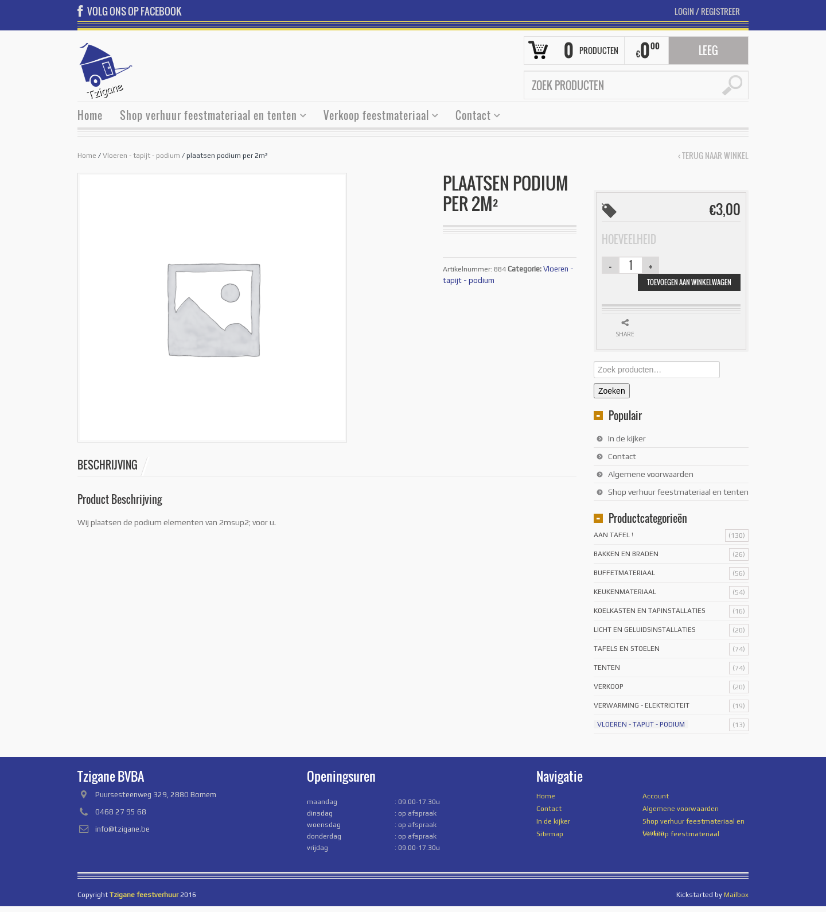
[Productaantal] (631, 265)
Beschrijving (107, 464)
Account (655, 796)
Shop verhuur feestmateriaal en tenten (208, 117)
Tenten (607, 667)
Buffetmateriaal (624, 573)
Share (624, 334)
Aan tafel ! (613, 535)
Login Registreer (707, 11)
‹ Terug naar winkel (713, 155)
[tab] (113, 465)
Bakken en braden (626, 554)
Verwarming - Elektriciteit (641, 705)
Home (90, 115)
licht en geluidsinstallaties (645, 630)
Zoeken (611, 390)
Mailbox (736, 895)
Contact (473, 117)
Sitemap (549, 834)
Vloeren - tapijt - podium (141, 156)
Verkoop (609, 686)
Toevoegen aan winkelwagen (689, 282)
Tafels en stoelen (627, 649)
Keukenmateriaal (625, 592)
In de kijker (627, 438)
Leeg (708, 50)
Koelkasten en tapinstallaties (650, 611)
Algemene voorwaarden (650, 474)
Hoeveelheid (629, 239)
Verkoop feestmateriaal (376, 117)
